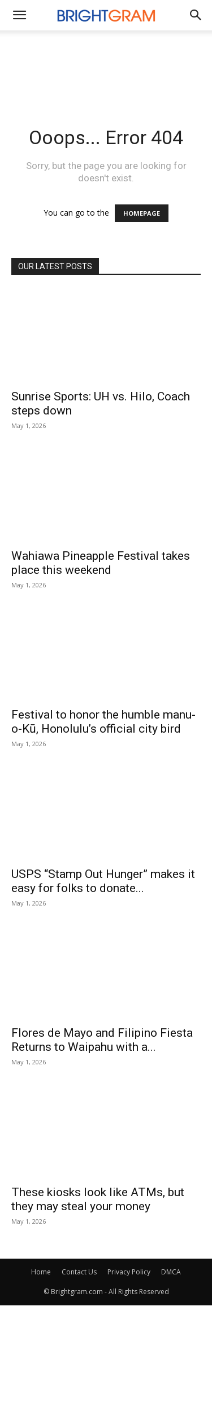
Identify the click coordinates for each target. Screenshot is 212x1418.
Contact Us (79, 1272)
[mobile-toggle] (19, 15)
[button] (196, 15)
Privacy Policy (128, 1272)
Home (41, 1272)
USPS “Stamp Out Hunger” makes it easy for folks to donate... (103, 881)
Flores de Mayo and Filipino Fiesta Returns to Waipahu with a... (102, 1040)
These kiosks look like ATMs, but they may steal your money (97, 1199)
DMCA (171, 1272)
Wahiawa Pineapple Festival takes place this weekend (100, 563)
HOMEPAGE (141, 213)
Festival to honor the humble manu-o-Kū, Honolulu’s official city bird (103, 721)
